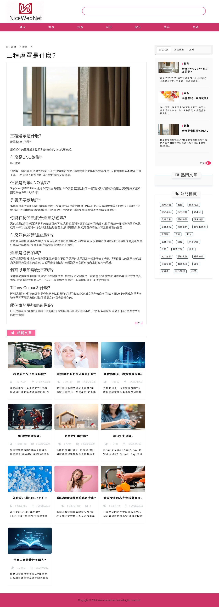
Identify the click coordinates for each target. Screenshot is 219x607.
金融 (196, 27)
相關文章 (21, 333)
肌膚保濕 (182, 264)
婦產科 (197, 212)
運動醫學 (182, 219)
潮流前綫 (179, 49)
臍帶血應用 (200, 227)
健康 (23, 27)
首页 (13, 46)
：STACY (18, 382)
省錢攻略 (166, 227)
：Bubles (18, 443)
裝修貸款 (166, 242)
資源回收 (166, 219)
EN (22, 35)
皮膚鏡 (165, 271)
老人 (189, 234)
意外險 (165, 234)
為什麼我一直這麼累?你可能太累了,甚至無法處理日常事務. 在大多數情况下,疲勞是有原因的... (183, 110)
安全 (180, 204)
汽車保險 (194, 242)
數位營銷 (180, 271)
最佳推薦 (164, 50)
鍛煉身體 (166, 204)
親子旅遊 (199, 256)
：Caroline (71, 505)
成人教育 (166, 256)
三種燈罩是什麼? (31, 55)
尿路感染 (166, 212)
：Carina (111, 505)
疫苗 (164, 249)
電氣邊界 (182, 227)
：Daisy (65, 382)
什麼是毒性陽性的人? (195, 130)
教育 (51, 27)
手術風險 (182, 256)
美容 (167, 27)
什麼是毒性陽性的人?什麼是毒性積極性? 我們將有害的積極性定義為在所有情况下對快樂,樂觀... (183, 143)
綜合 (138, 27)
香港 (177, 234)
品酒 (194, 271)
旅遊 (80, 27)
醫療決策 (178, 249)
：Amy (65, 443)
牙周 (191, 249)
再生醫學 (182, 212)
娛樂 (191, 49)
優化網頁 (199, 219)
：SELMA (18, 505)
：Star (111, 443)
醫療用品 (194, 204)
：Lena (18, 567)
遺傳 (196, 264)
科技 (109, 27)
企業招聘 (166, 264)
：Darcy (112, 382)
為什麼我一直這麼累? (195, 98)
